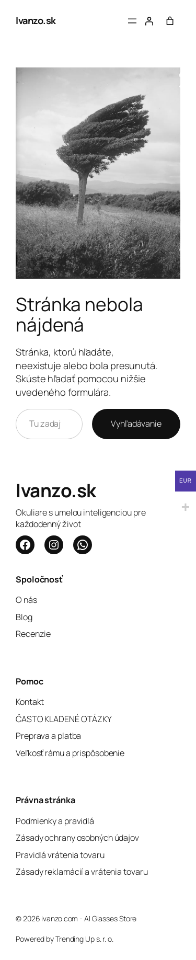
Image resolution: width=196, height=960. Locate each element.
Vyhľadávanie (136, 423)
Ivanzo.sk (36, 20)
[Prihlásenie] (149, 20)
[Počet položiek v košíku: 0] (169, 20)
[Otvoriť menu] (132, 21)
